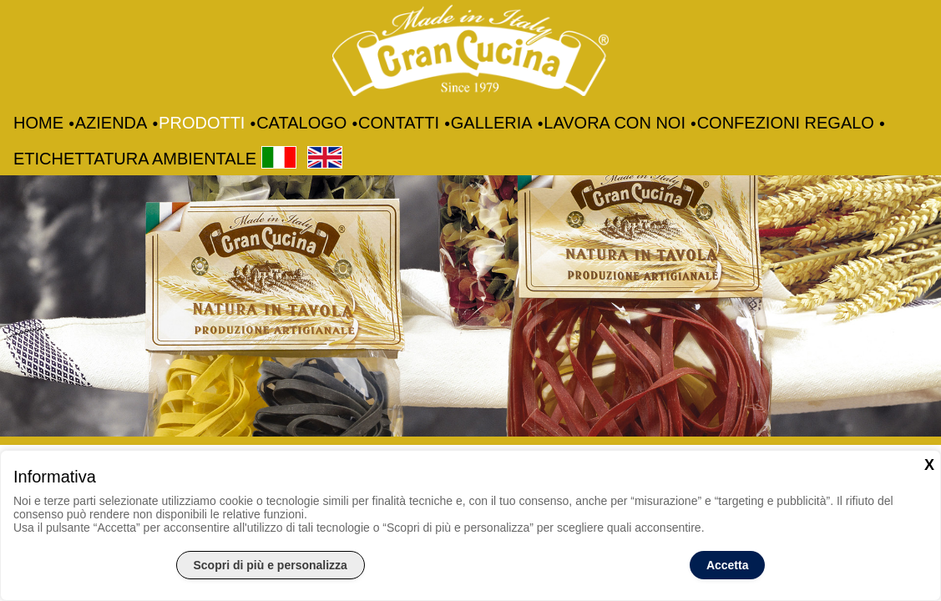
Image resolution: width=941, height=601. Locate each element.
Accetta (727, 565)
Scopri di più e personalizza (270, 565)
